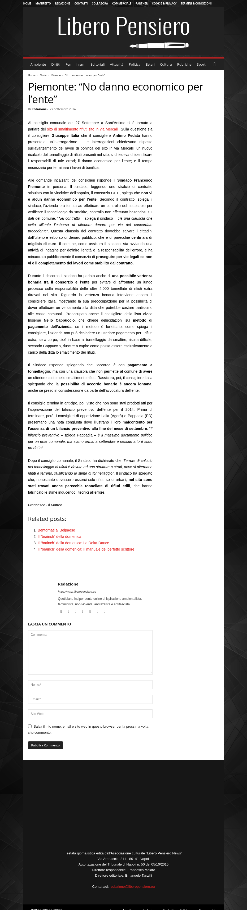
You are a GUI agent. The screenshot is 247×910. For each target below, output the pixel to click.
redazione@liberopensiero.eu (132, 887)
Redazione (62, 3)
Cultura (166, 64)
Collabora (100, 3)
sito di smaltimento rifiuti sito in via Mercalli (83, 129)
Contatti (81, 3)
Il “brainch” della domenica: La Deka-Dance (73, 543)
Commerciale (121, 3)
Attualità (117, 64)
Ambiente (38, 64)
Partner (142, 3)
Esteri (150, 64)
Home (27, 3)
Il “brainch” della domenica (59, 536)
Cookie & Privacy (164, 3)
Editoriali (97, 64)
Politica (135, 64)
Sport (201, 64)
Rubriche (184, 64)
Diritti (55, 64)
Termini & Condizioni (196, 3)
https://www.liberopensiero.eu (77, 591)
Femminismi (75, 64)
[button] (216, 64)
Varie (43, 75)
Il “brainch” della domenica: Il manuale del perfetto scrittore (86, 549)
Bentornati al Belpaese (56, 530)
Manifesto (43, 3)
